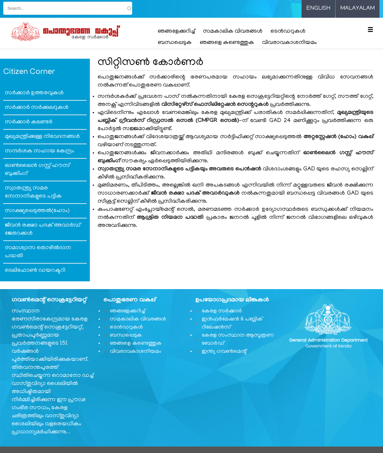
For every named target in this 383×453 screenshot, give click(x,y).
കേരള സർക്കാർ (222, 311)
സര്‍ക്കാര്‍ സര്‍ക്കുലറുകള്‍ (37, 108)
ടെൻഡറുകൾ (288, 31)
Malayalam (357, 8)
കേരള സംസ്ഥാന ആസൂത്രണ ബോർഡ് (238, 340)
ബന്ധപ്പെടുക (175, 43)
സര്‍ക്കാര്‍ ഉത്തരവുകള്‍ (34, 93)
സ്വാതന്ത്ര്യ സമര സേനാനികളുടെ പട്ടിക (33, 192)
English (318, 8)
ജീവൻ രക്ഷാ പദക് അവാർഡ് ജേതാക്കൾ (42, 229)
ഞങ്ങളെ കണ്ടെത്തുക (227, 43)
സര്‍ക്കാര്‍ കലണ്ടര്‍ (28, 122)
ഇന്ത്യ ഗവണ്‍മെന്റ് (224, 352)
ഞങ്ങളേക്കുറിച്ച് (176, 31)
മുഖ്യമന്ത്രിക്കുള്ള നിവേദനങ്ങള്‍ (42, 137)
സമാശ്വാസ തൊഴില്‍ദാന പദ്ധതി (38, 252)
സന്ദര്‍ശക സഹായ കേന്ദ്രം (39, 151)
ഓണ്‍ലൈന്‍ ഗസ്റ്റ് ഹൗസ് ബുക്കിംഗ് (37, 170)
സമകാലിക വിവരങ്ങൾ (232, 31)
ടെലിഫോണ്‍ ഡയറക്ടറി (35, 270)
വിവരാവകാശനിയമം (289, 43)
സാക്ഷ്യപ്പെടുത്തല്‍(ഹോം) (37, 211)
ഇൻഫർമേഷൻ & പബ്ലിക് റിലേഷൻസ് (232, 323)
